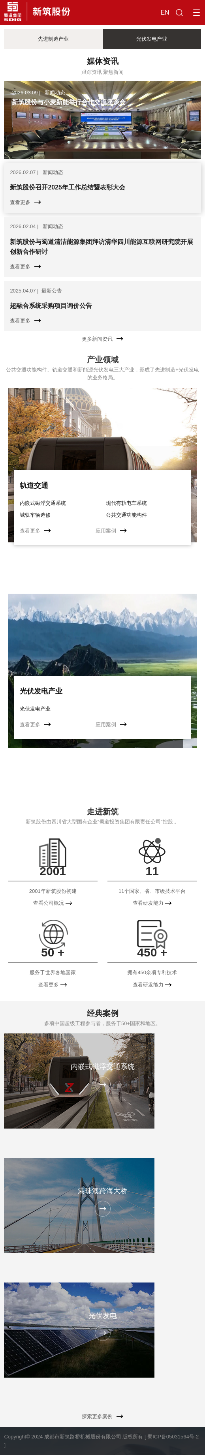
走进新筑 (102, 811)
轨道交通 (34, 485)
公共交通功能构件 (126, 515)
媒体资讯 (102, 61)
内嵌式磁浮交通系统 (43, 503)
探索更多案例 (102, 1416)
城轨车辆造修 (35, 515)
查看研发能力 (152, 903)
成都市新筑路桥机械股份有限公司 (82, 1437)
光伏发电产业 (41, 691)
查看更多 (35, 531)
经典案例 (102, 1013)
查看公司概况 (52, 903)
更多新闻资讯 (102, 339)
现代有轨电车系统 (126, 503)
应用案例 (111, 531)
